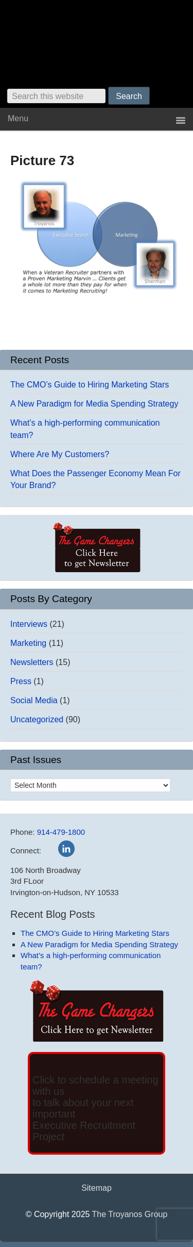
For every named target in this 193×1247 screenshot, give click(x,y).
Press (20, 681)
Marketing (28, 643)
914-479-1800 (61, 832)
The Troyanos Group (130, 1214)
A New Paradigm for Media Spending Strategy (94, 403)
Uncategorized (36, 719)
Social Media (34, 700)
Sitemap (96, 1188)
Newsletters (32, 662)
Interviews (28, 624)
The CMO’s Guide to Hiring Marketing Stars (89, 384)
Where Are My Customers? (59, 454)
